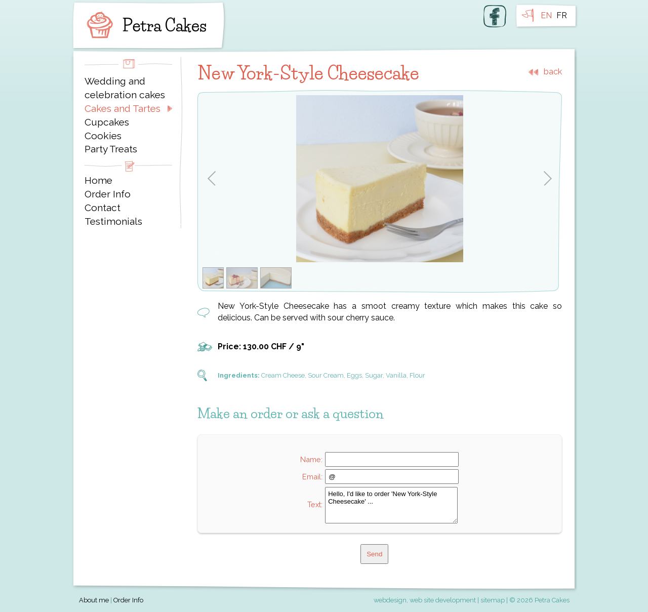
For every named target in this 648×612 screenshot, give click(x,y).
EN (546, 15)
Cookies (103, 135)
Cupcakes (107, 122)
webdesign (390, 600)
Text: (314, 504)
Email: (312, 476)
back (553, 72)
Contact (102, 207)
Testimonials (113, 221)
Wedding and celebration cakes (125, 87)
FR (561, 15)
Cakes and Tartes (122, 108)
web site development (443, 600)
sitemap (492, 600)
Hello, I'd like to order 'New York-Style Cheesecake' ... (391, 505)
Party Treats (111, 148)
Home (98, 180)
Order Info (108, 193)
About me (94, 600)
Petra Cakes (144, 25)
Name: (311, 459)
